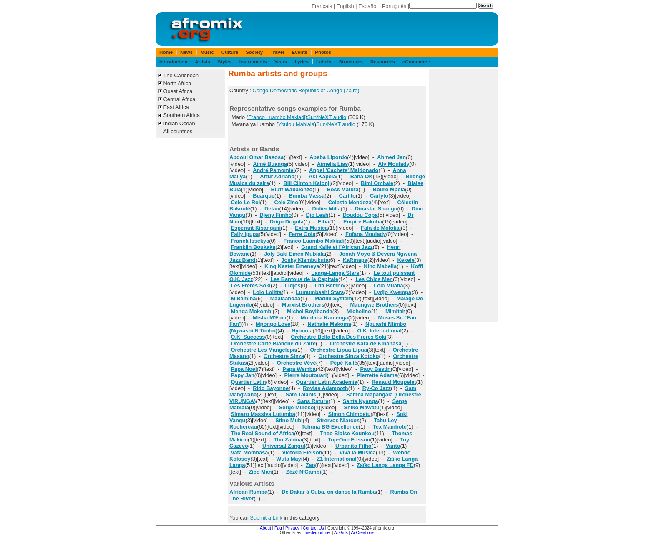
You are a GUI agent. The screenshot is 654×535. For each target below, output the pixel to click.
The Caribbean (181, 75)
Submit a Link (266, 518)
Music (207, 52)
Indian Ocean (179, 123)
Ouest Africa (178, 91)
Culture (229, 52)
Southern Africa (182, 115)
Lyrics (301, 61)
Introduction (173, 61)
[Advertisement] (463, 195)
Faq (278, 528)
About (265, 528)
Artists (202, 61)
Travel (277, 52)
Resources (382, 61)
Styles (225, 61)
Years (280, 61)
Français (322, 6)
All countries (178, 131)
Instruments (253, 61)
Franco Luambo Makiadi (276, 117)
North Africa (177, 83)
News (186, 52)
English (345, 6)
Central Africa (180, 99)
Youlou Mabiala (296, 124)
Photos (323, 52)
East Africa (176, 107)
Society (254, 52)
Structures (351, 61)
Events (299, 52)
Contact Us (313, 528)
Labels (323, 61)
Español (367, 6)
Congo (260, 90)
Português (394, 6)
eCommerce (416, 61)
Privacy (292, 528)
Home (166, 52)
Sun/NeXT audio (326, 117)
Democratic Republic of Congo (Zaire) (315, 90)
